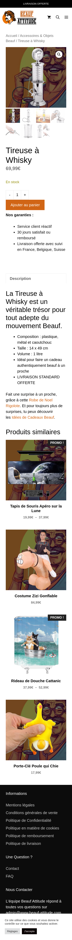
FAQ (9, 876)
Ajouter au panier (25, 205)
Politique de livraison (23, 843)
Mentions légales (20, 805)
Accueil (11, 36)
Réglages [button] (12, 931)
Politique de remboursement (30, 836)
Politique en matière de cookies (32, 828)
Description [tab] (20, 278)
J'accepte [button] (29, 931)
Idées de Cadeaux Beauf (33, 417)
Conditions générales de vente (32, 813)
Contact (12, 868)
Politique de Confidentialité (28, 820)
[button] (57, 17)
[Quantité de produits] (17, 195)
